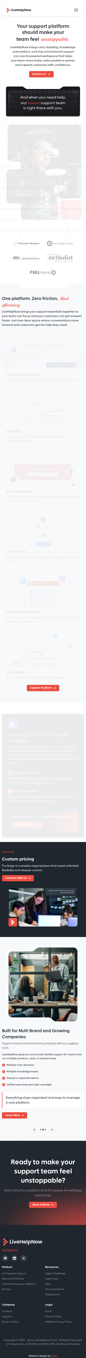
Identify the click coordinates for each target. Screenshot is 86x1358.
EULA (48, 1303)
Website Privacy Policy (58, 1314)
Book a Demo (41, 1197)
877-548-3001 (9, 1242)
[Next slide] (52, 1122)
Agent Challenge (55, 1266)
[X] (23, 1250)
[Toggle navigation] (76, 10)
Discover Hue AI (25, 824)
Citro (54, 1348)
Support (7, 1309)
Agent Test (51, 1271)
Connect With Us (16, 878)
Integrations (52, 1287)
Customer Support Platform (19, 1276)
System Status (10, 1314)
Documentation (54, 1281)
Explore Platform (41, 688)
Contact (7, 1303)
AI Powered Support (14, 1266)
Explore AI (39, 74)
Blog (47, 1276)
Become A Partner (13, 1271)
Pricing (6, 1281)
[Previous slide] (34, 1122)
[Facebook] (5, 1250)
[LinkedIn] (14, 1250)
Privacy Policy (53, 1309)
